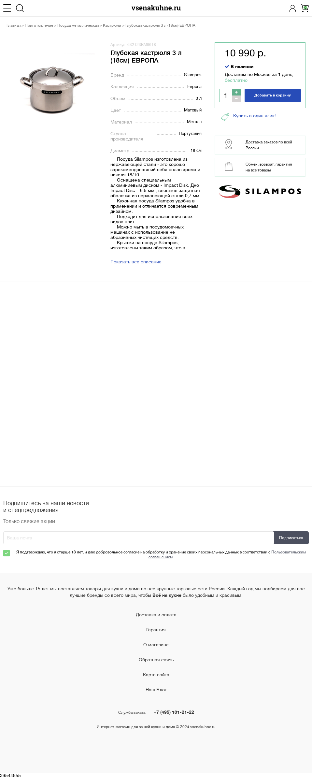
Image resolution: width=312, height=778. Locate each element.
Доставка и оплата (156, 614)
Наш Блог (156, 689)
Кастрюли (112, 25)
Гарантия (156, 629)
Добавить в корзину (272, 95)
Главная (14, 25)
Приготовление (39, 25)
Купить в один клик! (248, 117)
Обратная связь (156, 659)
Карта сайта (156, 674)
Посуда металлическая (78, 25)
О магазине (156, 644)
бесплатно (236, 80)
